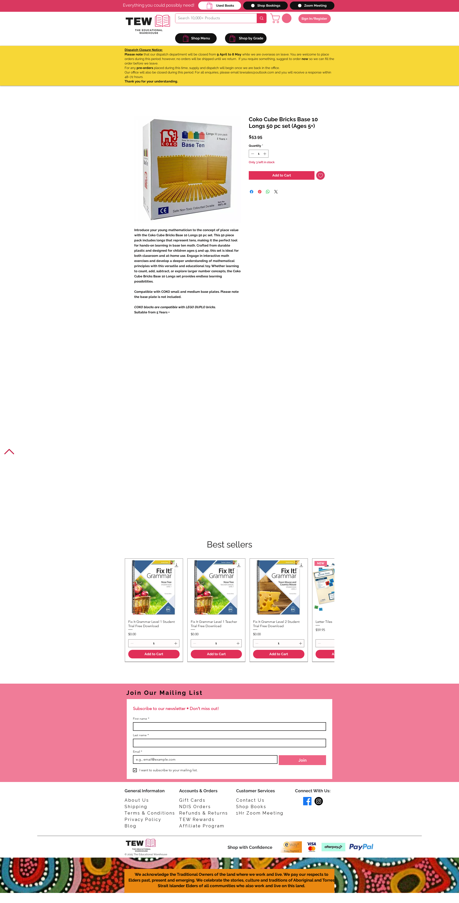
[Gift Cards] (199, 800)
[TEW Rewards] (199, 819)
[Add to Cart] (154, 654)
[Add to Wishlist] (320, 175)
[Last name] (228, 743)
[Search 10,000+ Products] (213, 18)
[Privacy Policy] (145, 819)
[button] (282, 18)
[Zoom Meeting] (312, 5)
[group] (229, 610)
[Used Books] (219, 5)
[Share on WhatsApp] (267, 191)
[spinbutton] (258, 153)
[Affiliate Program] (203, 826)
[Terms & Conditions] (149, 813)
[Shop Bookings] (265, 5)
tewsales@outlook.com (257, 72)
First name (141, 719)
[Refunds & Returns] (206, 813)
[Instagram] (318, 801)
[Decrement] (252, 153)
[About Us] (138, 800)
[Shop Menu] (196, 38)
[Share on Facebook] (251, 191)
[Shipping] (138, 806)
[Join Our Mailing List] (182, 692)
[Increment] (265, 153)
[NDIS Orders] (199, 806)
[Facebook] (307, 801)
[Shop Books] (255, 806)
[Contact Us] (255, 800)
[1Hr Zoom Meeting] (261, 813)
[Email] (203, 759)
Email (137, 751)
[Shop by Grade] (246, 38)
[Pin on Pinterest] (259, 191)
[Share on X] (276, 191)
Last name (141, 735)
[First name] (228, 726)
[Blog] (145, 826)
